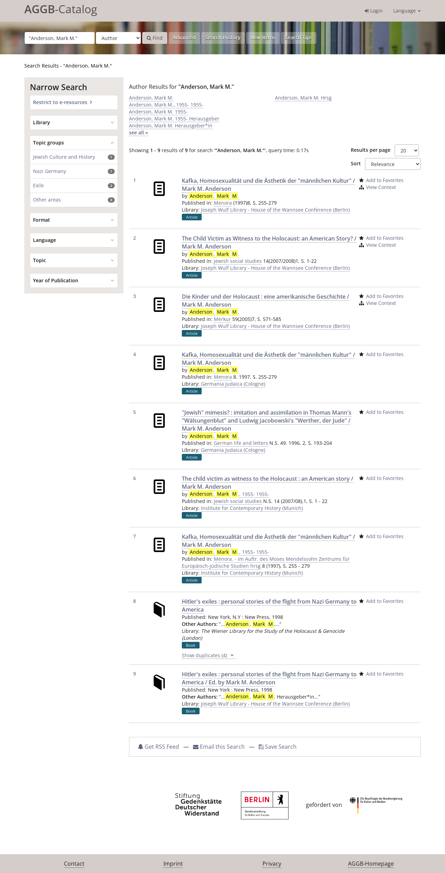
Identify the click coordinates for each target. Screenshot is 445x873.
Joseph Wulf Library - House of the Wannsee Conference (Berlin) (275, 209)
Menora (223, 202)
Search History (223, 37)
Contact (74, 863)
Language (407, 10)
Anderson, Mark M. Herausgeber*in (170, 125)
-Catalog (60, 8)
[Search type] (118, 38)
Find (155, 37)
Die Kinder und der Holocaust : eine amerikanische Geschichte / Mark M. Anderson (265, 300)
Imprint (173, 863)
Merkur (222, 319)
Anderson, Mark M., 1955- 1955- (166, 104)
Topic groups (48, 142)
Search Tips (298, 37)
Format (41, 220)
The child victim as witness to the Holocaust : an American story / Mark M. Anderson (267, 482)
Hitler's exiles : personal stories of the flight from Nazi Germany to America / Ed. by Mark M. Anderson (269, 678)
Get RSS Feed (158, 746)
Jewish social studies (238, 261)
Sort (356, 163)
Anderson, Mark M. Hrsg (303, 97)
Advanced (184, 37)
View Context (381, 187)
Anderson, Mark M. (151, 97)
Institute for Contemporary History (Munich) (252, 508)
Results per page (370, 150)
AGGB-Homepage (371, 863)
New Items (262, 37)
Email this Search (219, 746)
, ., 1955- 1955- (229, 494)
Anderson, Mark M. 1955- (158, 111)
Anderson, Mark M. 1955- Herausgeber (174, 118)
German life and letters (241, 443)
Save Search (278, 746)
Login (374, 10)
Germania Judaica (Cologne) (233, 383)
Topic (39, 260)
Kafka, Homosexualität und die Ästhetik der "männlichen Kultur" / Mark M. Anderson (268, 184)
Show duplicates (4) (209, 655)
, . (214, 195)
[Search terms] (60, 38)
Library (41, 122)
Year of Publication (55, 280)
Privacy (271, 863)
